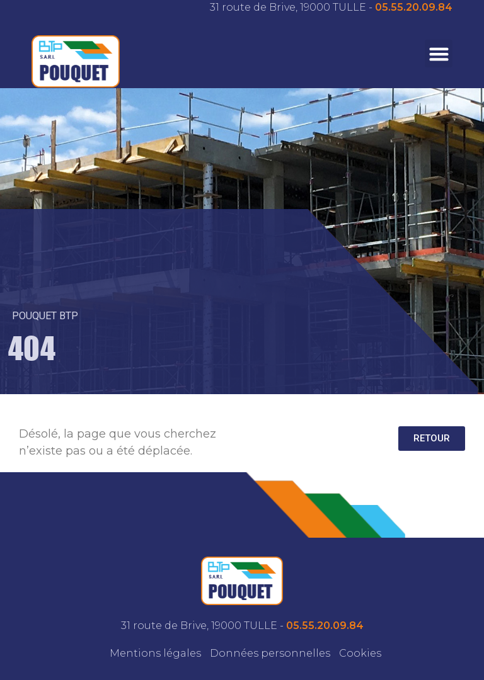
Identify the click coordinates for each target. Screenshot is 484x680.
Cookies (360, 653)
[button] (438, 53)
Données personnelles (270, 653)
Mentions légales (155, 653)
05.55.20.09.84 (413, 7)
